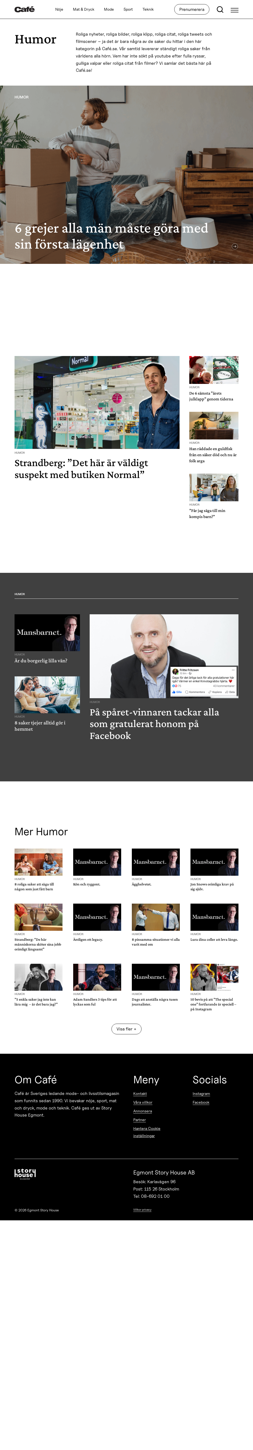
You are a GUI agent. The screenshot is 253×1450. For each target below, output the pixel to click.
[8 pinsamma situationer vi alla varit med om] (156, 926)
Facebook (201, 1102)
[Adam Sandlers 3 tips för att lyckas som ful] (97, 986)
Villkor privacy (142, 1209)
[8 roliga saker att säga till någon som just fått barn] (39, 871)
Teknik (148, 9)
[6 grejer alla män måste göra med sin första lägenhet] (126, 175)
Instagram (201, 1093)
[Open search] (220, 9)
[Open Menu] (234, 9)
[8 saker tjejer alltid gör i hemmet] (47, 705)
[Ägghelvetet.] (156, 868)
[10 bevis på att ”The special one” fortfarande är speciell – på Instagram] (214, 988)
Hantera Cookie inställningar (146, 1132)
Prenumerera (191, 9)
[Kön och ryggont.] (97, 868)
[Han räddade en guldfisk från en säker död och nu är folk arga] (213, 439)
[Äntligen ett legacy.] (97, 923)
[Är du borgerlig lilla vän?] (47, 640)
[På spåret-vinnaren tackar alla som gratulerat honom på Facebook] (164, 679)
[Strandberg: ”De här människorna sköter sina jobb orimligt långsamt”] (39, 928)
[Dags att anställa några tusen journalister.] (156, 986)
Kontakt (140, 1093)
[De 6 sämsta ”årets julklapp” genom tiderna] (213, 380)
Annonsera (142, 1111)
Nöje (59, 9)
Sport (128, 9)
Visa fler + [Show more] (126, 1028)
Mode (109, 9)
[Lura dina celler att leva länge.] (214, 923)
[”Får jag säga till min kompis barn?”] (213, 498)
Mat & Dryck (83, 9)
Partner (139, 1120)
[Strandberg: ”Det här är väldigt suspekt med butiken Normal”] (97, 420)
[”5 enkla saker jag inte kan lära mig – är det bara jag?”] (39, 986)
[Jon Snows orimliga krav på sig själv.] (214, 871)
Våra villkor (142, 1102)
